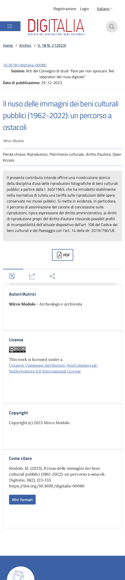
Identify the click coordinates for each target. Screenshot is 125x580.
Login (84, 9)
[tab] (13, 276)
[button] (105, 8)
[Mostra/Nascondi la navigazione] (10, 26)
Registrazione (64, 9)
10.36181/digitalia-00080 (24, 65)
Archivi (25, 45)
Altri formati (22, 500)
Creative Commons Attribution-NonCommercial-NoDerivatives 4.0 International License (53, 368)
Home (8, 45)
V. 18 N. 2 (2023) (52, 45)
